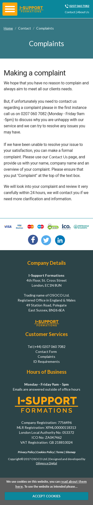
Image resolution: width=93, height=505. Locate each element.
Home (8, 28)
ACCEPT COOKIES (46, 496)
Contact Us (58, 156)
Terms (59, 452)
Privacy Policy (26, 452)
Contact (70, 12)
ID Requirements (46, 361)
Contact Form (46, 351)
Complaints (45, 28)
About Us (83, 12)
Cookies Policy (45, 452)
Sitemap (70, 452)
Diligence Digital (46, 463)
